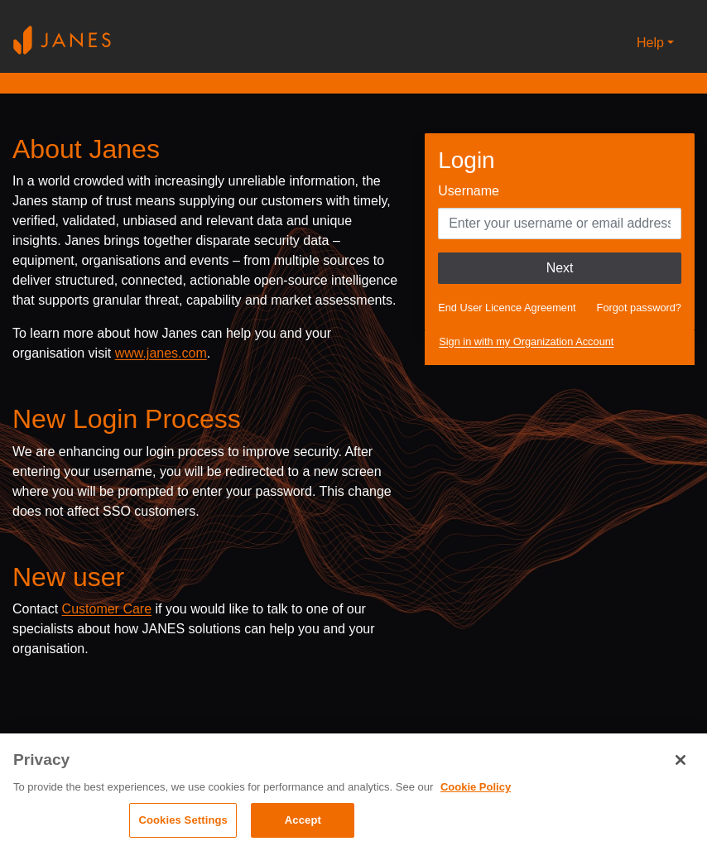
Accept (303, 820)
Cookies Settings (183, 820)
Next (560, 268)
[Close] (680, 760)
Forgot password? (639, 307)
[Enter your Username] (559, 223)
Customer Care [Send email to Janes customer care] (107, 609)
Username (468, 191)
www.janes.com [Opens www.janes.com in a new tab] (161, 353)
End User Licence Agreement (506, 307)
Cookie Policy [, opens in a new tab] (475, 787)
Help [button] (650, 43)
